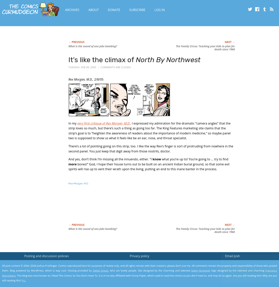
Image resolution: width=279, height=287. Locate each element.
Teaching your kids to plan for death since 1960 (205, 48)
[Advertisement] (138, 208)
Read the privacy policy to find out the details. (244, 262)
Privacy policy (139, 256)
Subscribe (137, 10)
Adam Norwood (200, 270)
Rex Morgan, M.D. (78, 183)
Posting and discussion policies (46, 256)
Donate (114, 10)
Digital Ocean (100, 270)
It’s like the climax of (134, 60)
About (93, 10)
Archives (72, 10)
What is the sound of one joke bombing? (92, 46)
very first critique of (104, 123)
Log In (159, 10)
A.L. (24, 280)
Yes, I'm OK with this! (246, 273)
